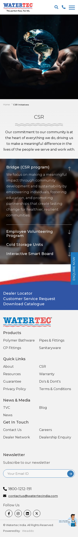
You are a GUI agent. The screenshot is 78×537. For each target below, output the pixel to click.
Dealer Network (16, 437)
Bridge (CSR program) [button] (28, 167)
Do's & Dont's (50, 381)
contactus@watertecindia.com (33, 496)
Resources (12, 374)
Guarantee (12, 381)
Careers (45, 430)
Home (6, 104)
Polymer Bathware (19, 340)
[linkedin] (27, 513)
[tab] (39, 166)
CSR (42, 367)
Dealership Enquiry (55, 437)
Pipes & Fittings (51, 340)
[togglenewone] (71, 7)
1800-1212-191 (20, 489)
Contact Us (12, 430)
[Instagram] (18, 513)
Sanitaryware (50, 348)
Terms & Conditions (55, 389)
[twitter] (36, 513)
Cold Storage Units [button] (24, 244)
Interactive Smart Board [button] (29, 253)
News (7, 415)
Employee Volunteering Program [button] (29, 233)
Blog (43, 408)
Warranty (46, 374)
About (8, 367)
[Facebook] (8, 513)
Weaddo (28, 530)
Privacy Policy (14, 389)
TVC (6, 408)
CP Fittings (12, 348)
